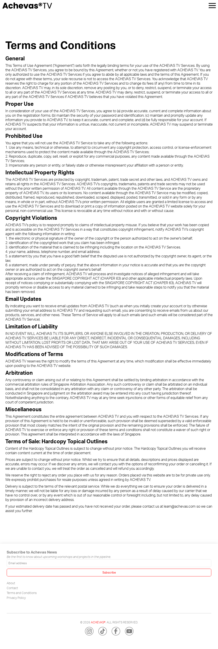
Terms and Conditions (22, 593)
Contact (12, 588)
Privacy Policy (16, 598)
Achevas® (98, 622)
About (11, 583)
